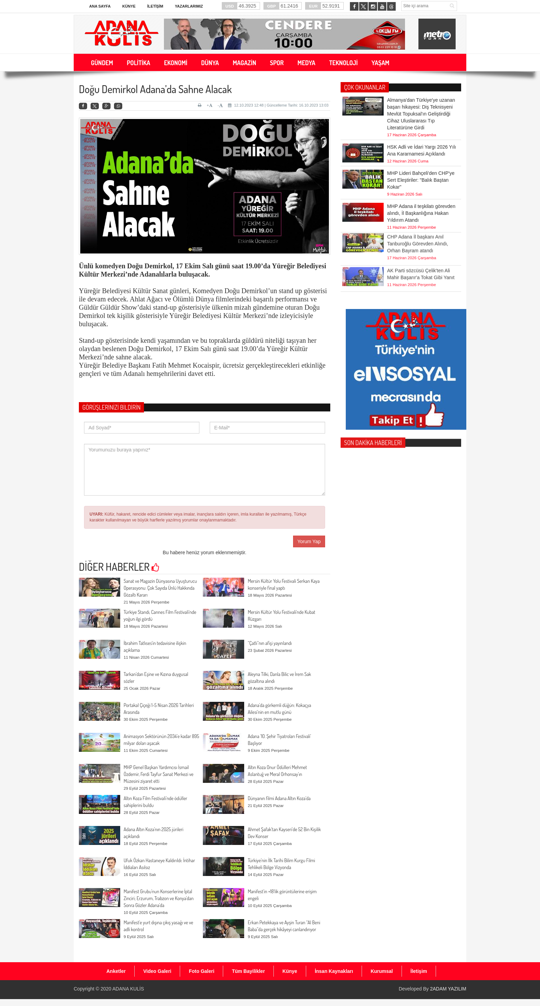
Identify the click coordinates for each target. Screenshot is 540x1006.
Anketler (116, 971)
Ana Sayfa (100, 6)
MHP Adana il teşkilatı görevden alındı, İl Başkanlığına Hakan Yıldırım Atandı (421, 213)
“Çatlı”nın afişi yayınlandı (270, 643)
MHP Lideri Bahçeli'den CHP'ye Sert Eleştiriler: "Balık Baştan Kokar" (421, 180)
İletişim (155, 6)
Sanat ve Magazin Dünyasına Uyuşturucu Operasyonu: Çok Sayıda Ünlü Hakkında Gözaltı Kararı (160, 588)
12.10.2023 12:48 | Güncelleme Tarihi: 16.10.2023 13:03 (278, 105)
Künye (129, 6)
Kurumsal (382, 971)
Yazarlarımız (189, 6)
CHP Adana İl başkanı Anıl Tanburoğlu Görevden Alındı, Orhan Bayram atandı (417, 227)
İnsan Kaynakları (334, 971)
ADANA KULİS (128, 989)
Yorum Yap (309, 541)
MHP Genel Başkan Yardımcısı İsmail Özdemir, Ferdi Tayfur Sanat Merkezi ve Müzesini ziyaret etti (159, 774)
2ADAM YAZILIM (448, 989)
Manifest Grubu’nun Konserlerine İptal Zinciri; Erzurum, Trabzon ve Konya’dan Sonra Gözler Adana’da (159, 898)
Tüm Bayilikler (248, 971)
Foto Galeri (201, 971)
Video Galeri (157, 971)
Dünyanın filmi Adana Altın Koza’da (279, 798)
